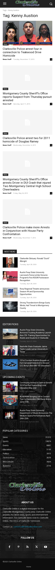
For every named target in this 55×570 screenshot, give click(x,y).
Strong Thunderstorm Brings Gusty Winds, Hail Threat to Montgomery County (35, 305)
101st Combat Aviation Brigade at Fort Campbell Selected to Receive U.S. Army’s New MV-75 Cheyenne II (35, 363)
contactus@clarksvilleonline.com (27, 526)
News (5, 44)
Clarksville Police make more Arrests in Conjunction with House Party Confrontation (26, 231)
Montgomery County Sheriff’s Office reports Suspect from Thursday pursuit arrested (27, 97)
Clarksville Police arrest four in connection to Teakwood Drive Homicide (22, 52)
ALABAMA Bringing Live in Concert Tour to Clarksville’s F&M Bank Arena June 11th (35, 399)
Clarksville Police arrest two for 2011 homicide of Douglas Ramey (26, 139)
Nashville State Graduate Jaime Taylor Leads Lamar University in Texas (34, 349)
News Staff (7, 59)
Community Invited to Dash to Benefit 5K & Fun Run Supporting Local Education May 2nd (36, 385)
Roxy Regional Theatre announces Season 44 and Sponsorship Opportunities (34, 291)
